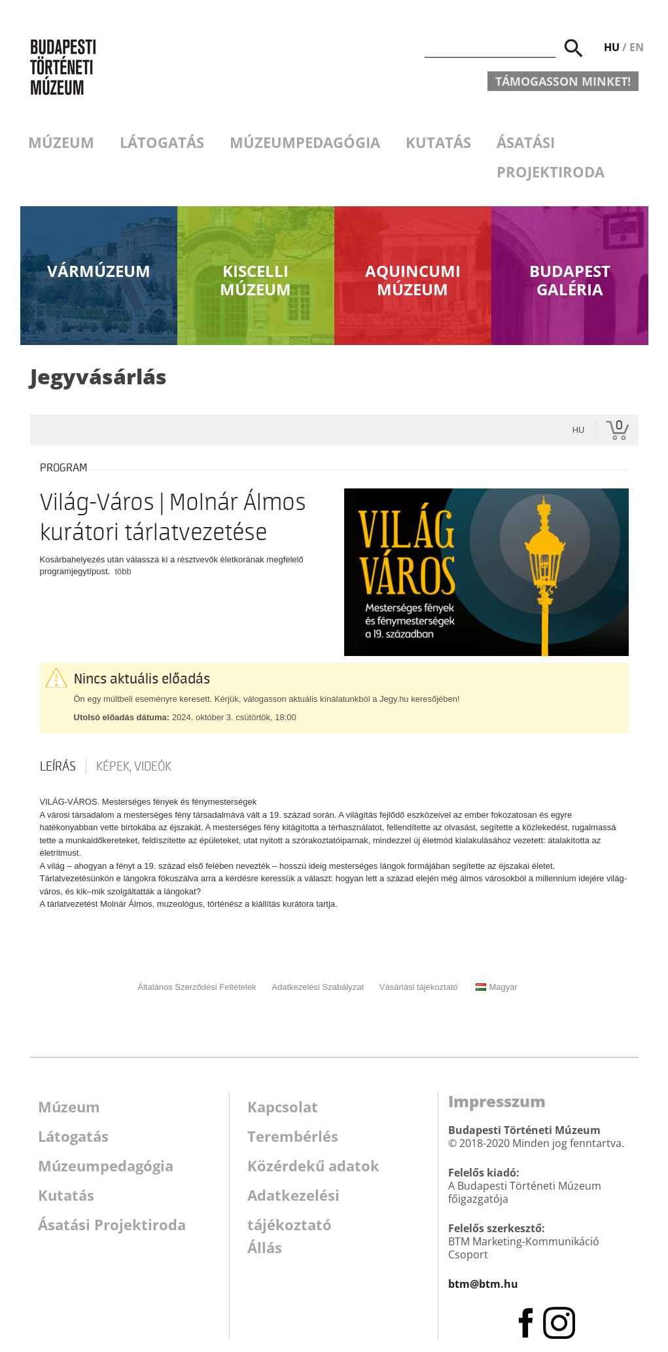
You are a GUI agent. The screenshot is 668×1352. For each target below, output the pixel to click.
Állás (264, 1247)
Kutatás (438, 142)
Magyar (496, 987)
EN (636, 47)
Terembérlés (292, 1136)
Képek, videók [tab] (133, 766)
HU (612, 47)
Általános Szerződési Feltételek (196, 987)
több (122, 571)
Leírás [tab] (58, 766)
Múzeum (61, 142)
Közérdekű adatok (313, 1165)
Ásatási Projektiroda (551, 156)
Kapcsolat (282, 1106)
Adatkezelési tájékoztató (293, 1197)
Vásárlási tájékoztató (418, 987)
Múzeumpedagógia (305, 142)
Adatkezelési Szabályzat (318, 987)
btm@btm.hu (483, 1284)
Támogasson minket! (563, 81)
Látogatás (162, 142)
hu (578, 430)
